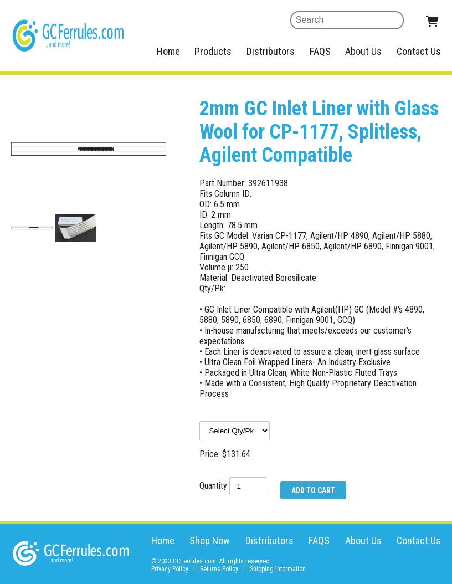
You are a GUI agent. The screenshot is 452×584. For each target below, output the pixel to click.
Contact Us (419, 51)
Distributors (270, 51)
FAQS (320, 51)
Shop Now (209, 540)
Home (168, 51)
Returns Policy (219, 569)
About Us (363, 51)
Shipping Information (278, 569)
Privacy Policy (169, 569)
